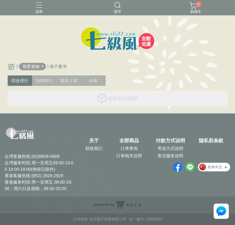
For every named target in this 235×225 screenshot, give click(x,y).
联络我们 (94, 148)
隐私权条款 (211, 140)
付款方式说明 (170, 140)
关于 (94, 140)
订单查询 (129, 148)
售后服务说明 (170, 156)
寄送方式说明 (170, 148)
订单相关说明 (129, 156)
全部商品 (129, 140)
